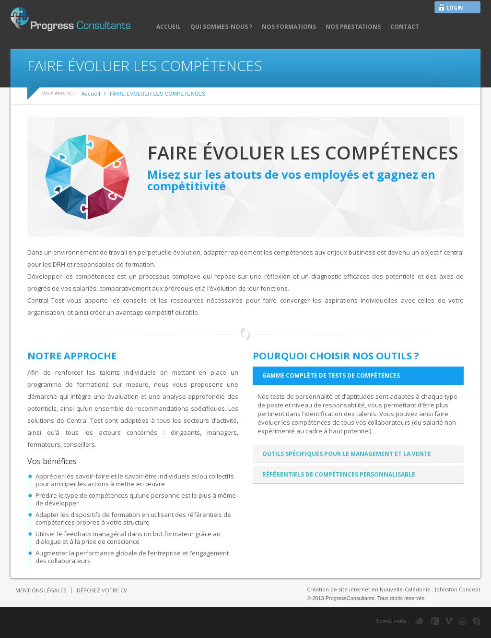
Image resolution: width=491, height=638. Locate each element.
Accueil (91, 93)
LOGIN (454, 7)
